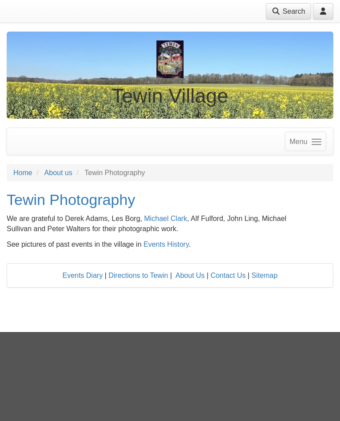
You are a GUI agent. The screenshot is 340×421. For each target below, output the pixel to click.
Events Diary (82, 275)
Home (22, 172)
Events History (166, 244)
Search (288, 11)
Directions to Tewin (138, 275)
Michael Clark (165, 218)
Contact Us (228, 275)
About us (58, 172)
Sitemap (265, 275)
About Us (190, 275)
